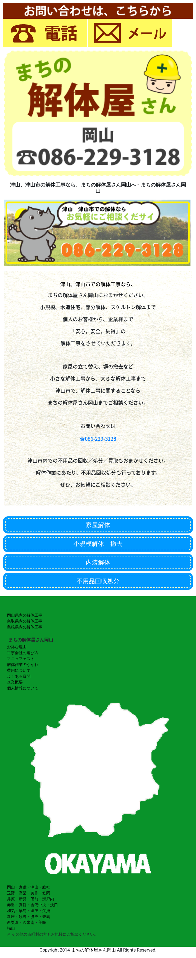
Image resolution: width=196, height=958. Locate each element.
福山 (11, 928)
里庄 (34, 910)
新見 (23, 899)
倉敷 (23, 887)
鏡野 (23, 916)
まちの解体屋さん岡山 (93, 950)
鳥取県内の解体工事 (24, 621)
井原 (11, 899)
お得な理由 (17, 647)
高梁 (23, 893)
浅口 (54, 905)
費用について (19, 670)
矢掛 (46, 910)
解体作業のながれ (22, 664)
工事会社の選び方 (22, 653)
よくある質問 (19, 676)
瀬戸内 (48, 899)
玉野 (11, 893)
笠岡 (46, 893)
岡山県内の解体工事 (24, 615)
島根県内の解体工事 (24, 627)
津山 (34, 887)
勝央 (34, 916)
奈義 (46, 916)
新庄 (11, 916)
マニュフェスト (20, 658)
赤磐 (11, 905)
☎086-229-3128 (98, 438)
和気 (11, 910)
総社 (46, 887)
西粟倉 (13, 922)
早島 (23, 910)
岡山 (11, 887)
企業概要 (15, 682)
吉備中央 (38, 905)
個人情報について (22, 688)
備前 (34, 899)
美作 (34, 893)
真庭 (23, 905)
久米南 (28, 922)
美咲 (42, 922)
